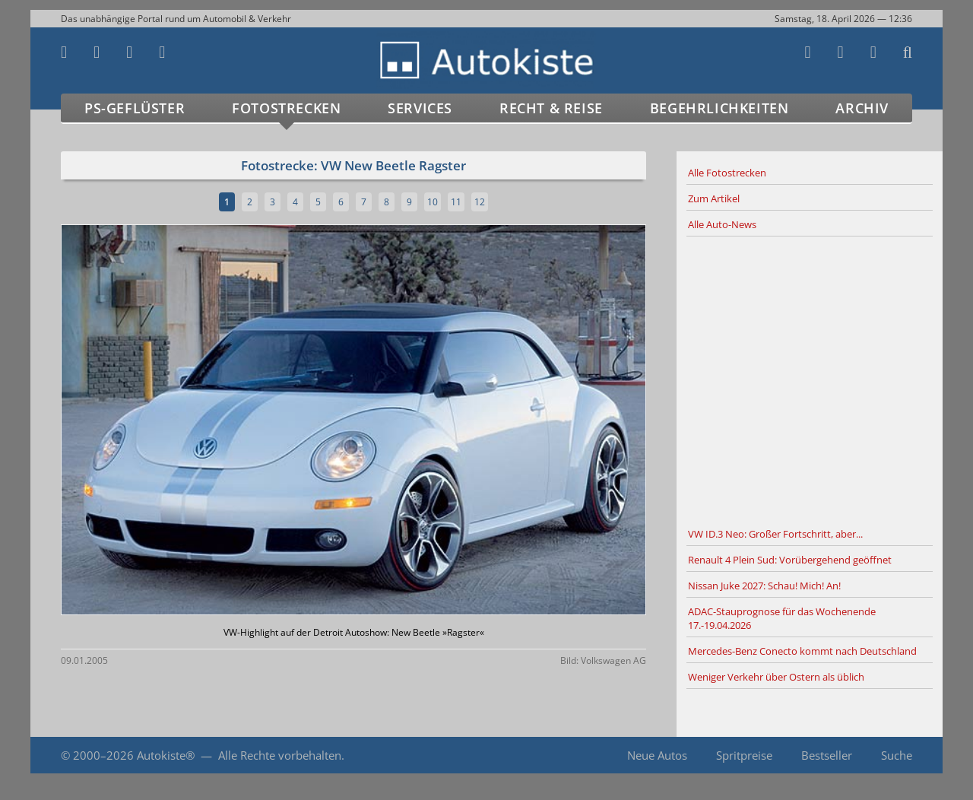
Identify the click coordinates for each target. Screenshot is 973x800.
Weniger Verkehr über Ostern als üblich (776, 677)
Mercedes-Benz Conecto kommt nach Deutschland (802, 651)
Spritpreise (744, 755)
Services (420, 108)
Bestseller (826, 755)
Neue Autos (657, 755)
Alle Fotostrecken (727, 172)
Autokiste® (166, 755)
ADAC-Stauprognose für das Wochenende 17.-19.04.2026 (782, 618)
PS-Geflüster (134, 108)
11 (456, 201)
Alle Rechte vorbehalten (279, 755)
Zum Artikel (714, 198)
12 (479, 201)
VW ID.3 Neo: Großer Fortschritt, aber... (775, 534)
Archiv (862, 108)
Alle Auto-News (722, 224)
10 (432, 201)
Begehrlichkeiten (719, 108)
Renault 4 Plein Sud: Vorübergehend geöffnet (790, 560)
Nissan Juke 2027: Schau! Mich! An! (764, 585)
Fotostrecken (286, 108)
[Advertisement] (810, 379)
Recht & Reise (551, 108)
